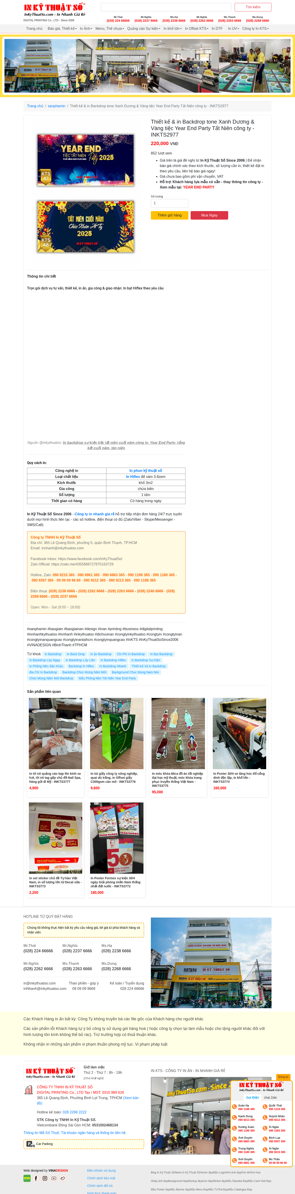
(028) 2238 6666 (62, 591)
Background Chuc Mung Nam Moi (135, 672)
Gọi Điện (252, 1097)
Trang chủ (34, 28)
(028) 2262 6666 (91, 591)
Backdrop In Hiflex (81, 666)
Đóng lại (283, 1077)
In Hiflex (133, 477)
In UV (232, 28)
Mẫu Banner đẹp (180, 1189)
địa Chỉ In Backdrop (43, 672)
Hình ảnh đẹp (233, 1172)
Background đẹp (178, 1181)
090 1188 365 (145, 580)
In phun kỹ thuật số (145, 471)
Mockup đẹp (195, 1181)
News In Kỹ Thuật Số (187, 1172)
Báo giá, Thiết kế (61, 28)
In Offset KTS (195, 28)
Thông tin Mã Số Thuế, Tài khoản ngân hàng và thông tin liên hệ (74, 1133)
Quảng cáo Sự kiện (142, 28)
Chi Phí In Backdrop (131, 654)
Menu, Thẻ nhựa (108, 28)
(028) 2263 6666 (120, 591)
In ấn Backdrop (100, 654)
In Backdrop (53, 654)
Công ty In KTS (254, 28)
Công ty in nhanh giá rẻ (94, 514)
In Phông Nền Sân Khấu (46, 666)
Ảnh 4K (245, 1172)
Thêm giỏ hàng (170, 215)
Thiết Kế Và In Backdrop (149, 666)
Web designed (33, 1170)
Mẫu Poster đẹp (160, 1189)
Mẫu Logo (219, 1172)
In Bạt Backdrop (161, 654)
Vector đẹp (206, 1172)
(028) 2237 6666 (64, 596)
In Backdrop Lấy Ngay (44, 660)
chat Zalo (270, 1097)
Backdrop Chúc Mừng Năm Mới (84, 672)
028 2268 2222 (75, 1112)
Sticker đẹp (219, 1181)
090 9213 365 (120, 580)
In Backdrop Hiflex (113, 660)
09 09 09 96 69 (69, 580)
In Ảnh (85, 28)
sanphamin (56, 106)
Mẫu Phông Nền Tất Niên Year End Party (107, 678)
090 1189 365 (139, 575)
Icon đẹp (207, 1181)
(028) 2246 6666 (150, 591)
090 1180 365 (164, 575)
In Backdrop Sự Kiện (145, 660)
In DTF (217, 28)
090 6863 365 (114, 575)
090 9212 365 (95, 580)
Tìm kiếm (253, 7)
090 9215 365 (64, 575)
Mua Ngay (209, 215)
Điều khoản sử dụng (101, 1170)
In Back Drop (76, 654)
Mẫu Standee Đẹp (237, 1181)
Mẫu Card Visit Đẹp (259, 1181)
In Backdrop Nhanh (112, 666)
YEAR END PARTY (198, 187)
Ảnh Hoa (255, 1172)
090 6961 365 (89, 575)
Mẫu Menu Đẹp (199, 1189)
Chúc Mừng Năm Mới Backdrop (51, 678)
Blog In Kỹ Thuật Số (163, 1172)
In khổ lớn (172, 28)
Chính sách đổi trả (100, 1186)
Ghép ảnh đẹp (159, 1181)
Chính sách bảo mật (101, 1178)
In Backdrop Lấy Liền (80, 660)
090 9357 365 (42, 580)
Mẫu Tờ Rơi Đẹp (218, 1189)
